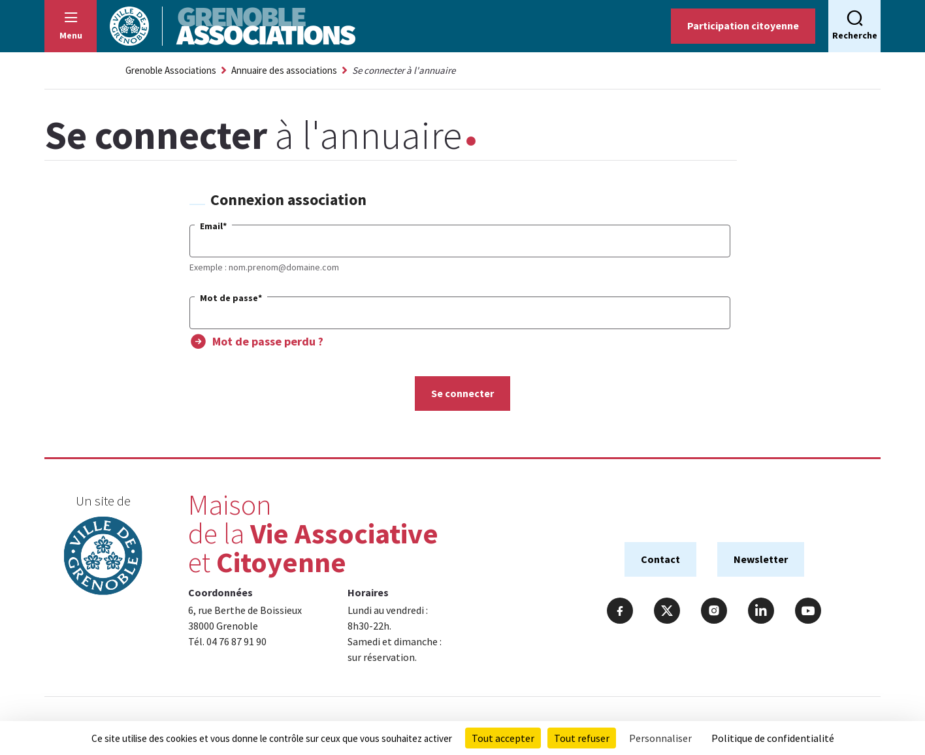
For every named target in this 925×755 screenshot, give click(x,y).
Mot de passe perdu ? (267, 341)
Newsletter (761, 559)
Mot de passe (231, 298)
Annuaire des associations (284, 70)
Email (213, 226)
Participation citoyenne (743, 25)
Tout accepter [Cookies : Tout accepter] (503, 738)
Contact (660, 559)
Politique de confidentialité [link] (772, 738)
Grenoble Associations (170, 70)
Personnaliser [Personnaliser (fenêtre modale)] (660, 738)
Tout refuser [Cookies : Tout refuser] (581, 738)
